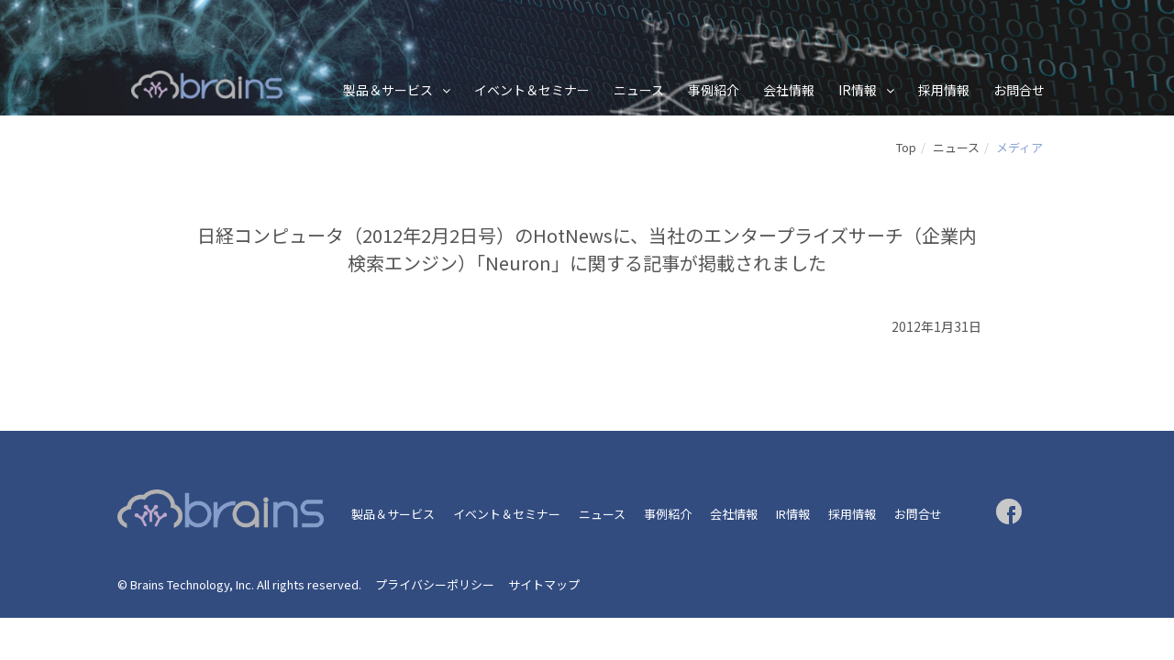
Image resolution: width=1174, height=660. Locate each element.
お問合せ (1019, 90)
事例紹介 (713, 90)
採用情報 (943, 90)
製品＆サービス (388, 90)
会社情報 (788, 90)
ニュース (639, 90)
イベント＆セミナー (532, 90)
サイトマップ (544, 584)
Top (906, 147)
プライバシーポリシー (434, 584)
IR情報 (857, 90)
